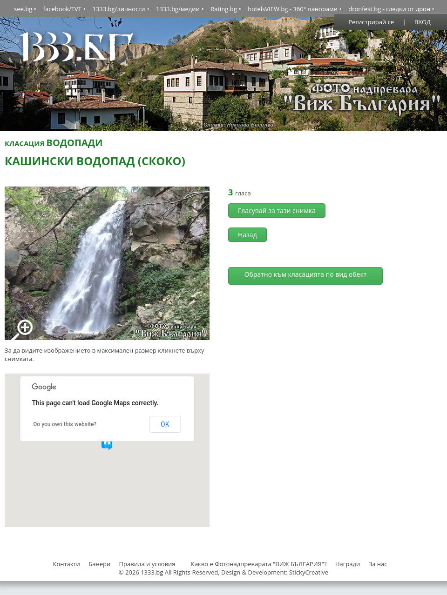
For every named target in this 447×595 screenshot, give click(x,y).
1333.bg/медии (178, 9)
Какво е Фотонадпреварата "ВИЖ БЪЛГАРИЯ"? (259, 564)
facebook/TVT (62, 9)
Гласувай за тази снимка (277, 210)
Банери (100, 564)
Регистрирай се (371, 22)
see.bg (23, 9)
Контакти (66, 564)
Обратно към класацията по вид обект (305, 274)
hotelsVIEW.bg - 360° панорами (293, 9)
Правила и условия (147, 564)
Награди (347, 564)
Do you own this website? (65, 424)
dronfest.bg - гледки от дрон (389, 9)
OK (165, 424)
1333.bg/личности (118, 9)
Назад (247, 234)
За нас (378, 564)
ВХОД (422, 22)
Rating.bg (223, 9)
